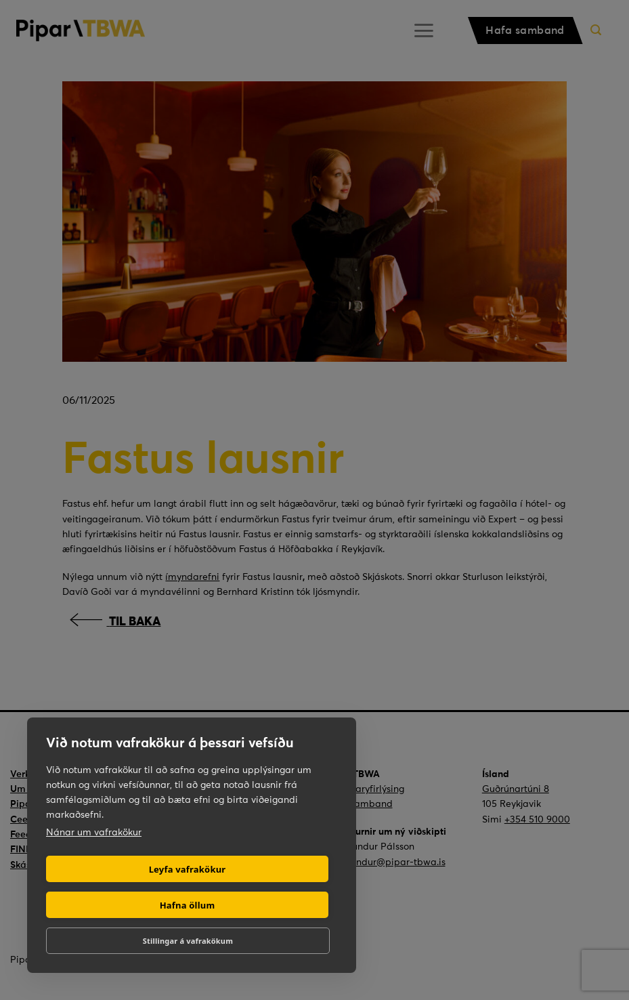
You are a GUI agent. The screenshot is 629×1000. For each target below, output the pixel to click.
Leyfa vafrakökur (187, 869)
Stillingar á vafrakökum (188, 941)
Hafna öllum (187, 905)
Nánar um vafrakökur (94, 832)
